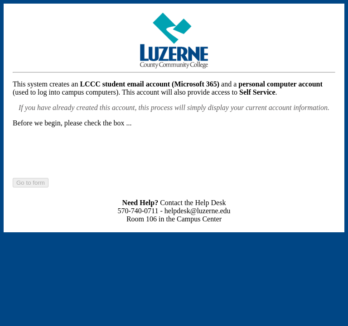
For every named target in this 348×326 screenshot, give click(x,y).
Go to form (30, 182)
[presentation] (81, 152)
